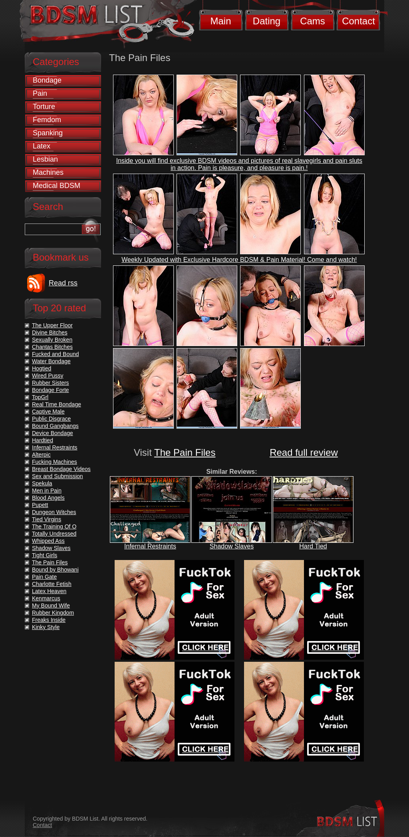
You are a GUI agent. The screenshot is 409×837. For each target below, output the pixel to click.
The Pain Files (184, 452)
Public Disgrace (51, 419)
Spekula (42, 483)
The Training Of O (54, 526)
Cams (312, 21)
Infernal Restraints (150, 546)
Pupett (40, 505)
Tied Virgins (46, 519)
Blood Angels (48, 498)
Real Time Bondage (56, 404)
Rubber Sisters (50, 383)
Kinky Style (46, 627)
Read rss (63, 283)
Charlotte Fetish (51, 584)
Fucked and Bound (55, 354)
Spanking (48, 133)
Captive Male (48, 411)
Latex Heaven (49, 591)
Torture (44, 107)
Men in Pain (47, 490)
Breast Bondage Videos (61, 469)
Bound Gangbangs (55, 426)
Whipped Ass (48, 541)
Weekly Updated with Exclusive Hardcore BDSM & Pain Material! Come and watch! (239, 259)
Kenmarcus (46, 598)
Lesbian (45, 159)
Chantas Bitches (52, 347)
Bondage (47, 80)
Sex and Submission (57, 476)
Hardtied (42, 440)
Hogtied (41, 368)
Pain (40, 93)
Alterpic (41, 454)
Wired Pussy (48, 375)
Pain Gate (44, 577)
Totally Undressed (54, 533)
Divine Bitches (50, 332)
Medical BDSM (56, 186)
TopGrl (40, 397)
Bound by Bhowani (55, 569)
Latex (41, 146)
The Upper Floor (52, 325)
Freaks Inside (49, 620)
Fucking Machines (54, 462)
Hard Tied (313, 546)
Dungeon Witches (54, 512)
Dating (266, 21)
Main (220, 21)
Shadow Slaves (232, 546)
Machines (48, 172)
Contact (358, 21)
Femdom (47, 120)
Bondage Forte (50, 390)
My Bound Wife (51, 605)
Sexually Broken (52, 339)
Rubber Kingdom (53, 612)
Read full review (304, 452)
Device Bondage (52, 433)
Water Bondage (51, 361)
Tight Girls (44, 555)
